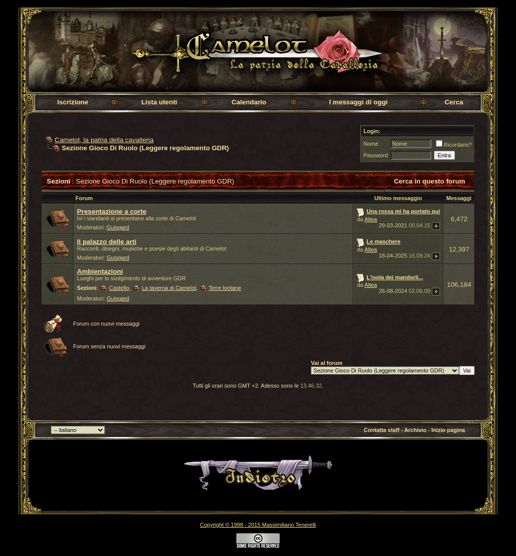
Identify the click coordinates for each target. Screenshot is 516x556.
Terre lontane (225, 288)
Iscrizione (72, 102)
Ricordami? (454, 145)
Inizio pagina (448, 430)
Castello (119, 288)
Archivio (415, 430)
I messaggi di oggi (358, 102)
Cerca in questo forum (429, 181)
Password (375, 155)
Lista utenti (159, 102)
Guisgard (118, 227)
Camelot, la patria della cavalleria (104, 140)
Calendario (249, 102)
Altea (370, 219)
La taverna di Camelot (169, 288)
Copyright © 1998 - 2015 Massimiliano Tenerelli (258, 525)
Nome (370, 144)
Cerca (453, 102)
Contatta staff (382, 430)
